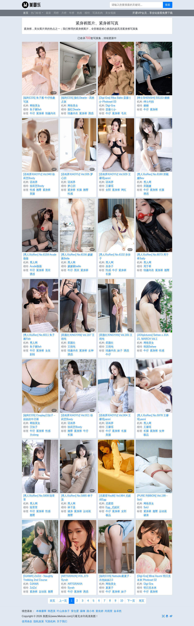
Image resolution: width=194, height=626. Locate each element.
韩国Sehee (150, 346)
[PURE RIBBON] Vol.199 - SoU (152, 497)
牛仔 (32, 113)
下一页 (131, 600)
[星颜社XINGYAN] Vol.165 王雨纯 (116, 337)
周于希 (147, 266)
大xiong (34, 434)
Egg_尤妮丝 (112, 507)
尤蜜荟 (109, 503)
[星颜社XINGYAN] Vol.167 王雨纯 (77, 337)
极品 (146, 434)
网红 (123, 189)
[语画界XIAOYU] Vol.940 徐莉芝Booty (39, 176)
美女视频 (110, 13)
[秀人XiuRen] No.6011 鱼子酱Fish (39, 337)
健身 (70, 511)
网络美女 (35, 105)
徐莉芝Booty (37, 186)
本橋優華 (41, 611)
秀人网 (147, 182)
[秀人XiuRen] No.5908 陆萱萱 (39, 497)
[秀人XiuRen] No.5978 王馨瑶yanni (153, 417)
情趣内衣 (50, 113)
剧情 (32, 354)
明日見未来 (150, 587)
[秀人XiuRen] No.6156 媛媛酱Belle (77, 256)
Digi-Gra (110, 105)
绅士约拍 (149, 101)
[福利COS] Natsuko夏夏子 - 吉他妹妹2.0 (115, 578)
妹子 (119, 350)
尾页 (141, 600)
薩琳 (82, 611)
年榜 (71, 13)
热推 (79, 13)
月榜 (64, 13)
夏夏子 (109, 587)
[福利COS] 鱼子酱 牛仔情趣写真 (39, 99)
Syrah (71, 587)
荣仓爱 (75, 611)
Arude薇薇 (36, 266)
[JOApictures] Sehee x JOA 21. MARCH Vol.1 (152, 337)
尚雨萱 (108, 611)
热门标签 (36, 13)
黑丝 (47, 270)
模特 (87, 13)
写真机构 (97, 13)
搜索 (167, 4)
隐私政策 (38, 621)
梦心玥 (71, 186)
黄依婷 (99, 611)
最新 (48, 13)
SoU (146, 507)
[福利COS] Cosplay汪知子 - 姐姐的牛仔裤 (39, 417)
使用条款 (27, 621)
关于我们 (62, 621)
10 (121, 600)
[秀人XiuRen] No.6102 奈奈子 (115, 256)
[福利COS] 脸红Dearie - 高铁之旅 (77, 99)
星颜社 (71, 342)
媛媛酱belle (74, 266)
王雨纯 (71, 346)
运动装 (87, 511)
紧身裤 (40, 113)
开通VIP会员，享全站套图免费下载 (152, 13)
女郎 (108, 189)
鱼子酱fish (36, 109)
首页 (25, 13)
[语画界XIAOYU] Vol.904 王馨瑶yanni (115, 417)
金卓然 (118, 611)
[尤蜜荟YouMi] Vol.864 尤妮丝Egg (115, 497)
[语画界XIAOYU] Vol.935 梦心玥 (77, 176)
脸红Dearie (74, 109)
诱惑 (91, 113)
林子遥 (71, 507)
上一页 (63, 600)
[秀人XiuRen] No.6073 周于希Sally (153, 256)
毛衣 (123, 113)
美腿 (32, 193)
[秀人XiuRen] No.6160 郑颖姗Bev (153, 176)
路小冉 (90, 611)
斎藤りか (111, 109)
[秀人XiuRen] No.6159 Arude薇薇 (39, 256)
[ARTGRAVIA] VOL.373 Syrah (74, 578)
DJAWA (34, 583)
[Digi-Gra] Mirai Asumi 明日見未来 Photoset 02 (154, 578)
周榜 (56, 13)
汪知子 (34, 427)
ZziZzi (33, 587)
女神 (91, 350)
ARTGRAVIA (75, 583)
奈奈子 (109, 266)
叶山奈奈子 (63, 611)
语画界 (34, 182)
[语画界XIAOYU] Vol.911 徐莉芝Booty (77, 417)
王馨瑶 (109, 186)
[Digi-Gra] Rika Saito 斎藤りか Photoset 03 (115, 99)
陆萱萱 (34, 507)
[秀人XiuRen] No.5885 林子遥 (77, 497)
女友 (47, 350)
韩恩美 (51, 611)
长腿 (79, 189)
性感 (32, 189)
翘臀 (38, 189)
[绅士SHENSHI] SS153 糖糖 (153, 97)
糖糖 (146, 105)
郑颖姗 (147, 186)
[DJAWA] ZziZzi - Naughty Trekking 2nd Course (38, 578)
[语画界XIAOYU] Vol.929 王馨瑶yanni (115, 176)
